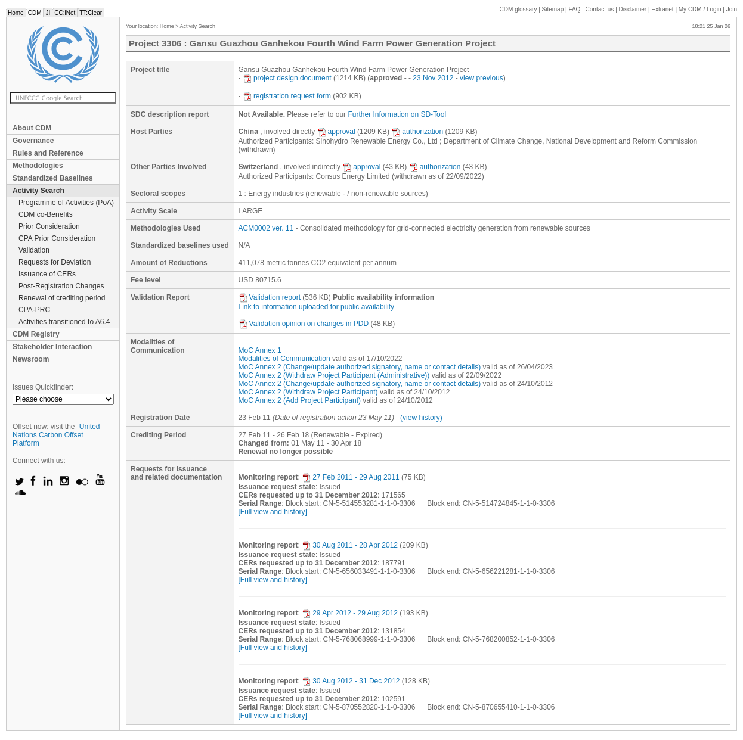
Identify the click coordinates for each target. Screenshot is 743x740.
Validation (33, 250)
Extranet (662, 9)
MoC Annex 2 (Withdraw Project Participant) (308, 392)
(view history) (421, 417)
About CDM (32, 128)
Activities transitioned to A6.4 (64, 322)
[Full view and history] (273, 512)
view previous (481, 78)
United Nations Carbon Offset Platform (56, 434)
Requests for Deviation (54, 262)
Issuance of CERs (47, 274)
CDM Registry (36, 334)
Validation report (270, 297)
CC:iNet (64, 13)
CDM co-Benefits (45, 214)
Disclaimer (633, 9)
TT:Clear (90, 13)
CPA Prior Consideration (56, 238)
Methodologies (38, 165)
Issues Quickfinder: (43, 387)
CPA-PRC (34, 310)
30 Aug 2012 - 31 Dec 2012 (351, 681)
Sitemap (553, 9)
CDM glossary (518, 9)
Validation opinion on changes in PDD (304, 323)
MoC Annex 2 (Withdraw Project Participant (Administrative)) (334, 375)
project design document (287, 78)
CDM (35, 13)
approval (336, 132)
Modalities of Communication (284, 359)
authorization (417, 132)
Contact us (600, 9)
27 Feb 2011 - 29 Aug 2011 (350, 477)
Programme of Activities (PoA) (66, 202)
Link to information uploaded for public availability (317, 307)
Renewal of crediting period (61, 298)
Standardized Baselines (53, 178)
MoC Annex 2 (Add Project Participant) (300, 400)
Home (16, 13)
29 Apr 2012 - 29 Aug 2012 (350, 613)
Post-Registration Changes (61, 286)
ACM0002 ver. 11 (266, 228)
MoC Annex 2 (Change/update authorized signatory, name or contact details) (360, 367)
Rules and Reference (48, 153)
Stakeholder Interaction (52, 347)
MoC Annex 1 (260, 350)
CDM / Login (701, 9)
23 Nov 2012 (433, 78)
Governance (33, 140)
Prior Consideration (49, 226)
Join (731, 9)
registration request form (287, 96)
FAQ (574, 9)
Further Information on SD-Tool (397, 114)
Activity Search (38, 190)
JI (47, 13)
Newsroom (31, 359)
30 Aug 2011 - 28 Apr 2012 (350, 545)
